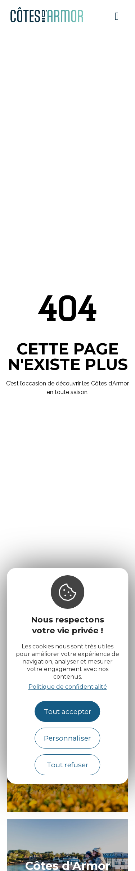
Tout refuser (68, 764)
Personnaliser (67, 738)
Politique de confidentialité (67, 686)
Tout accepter (67, 711)
